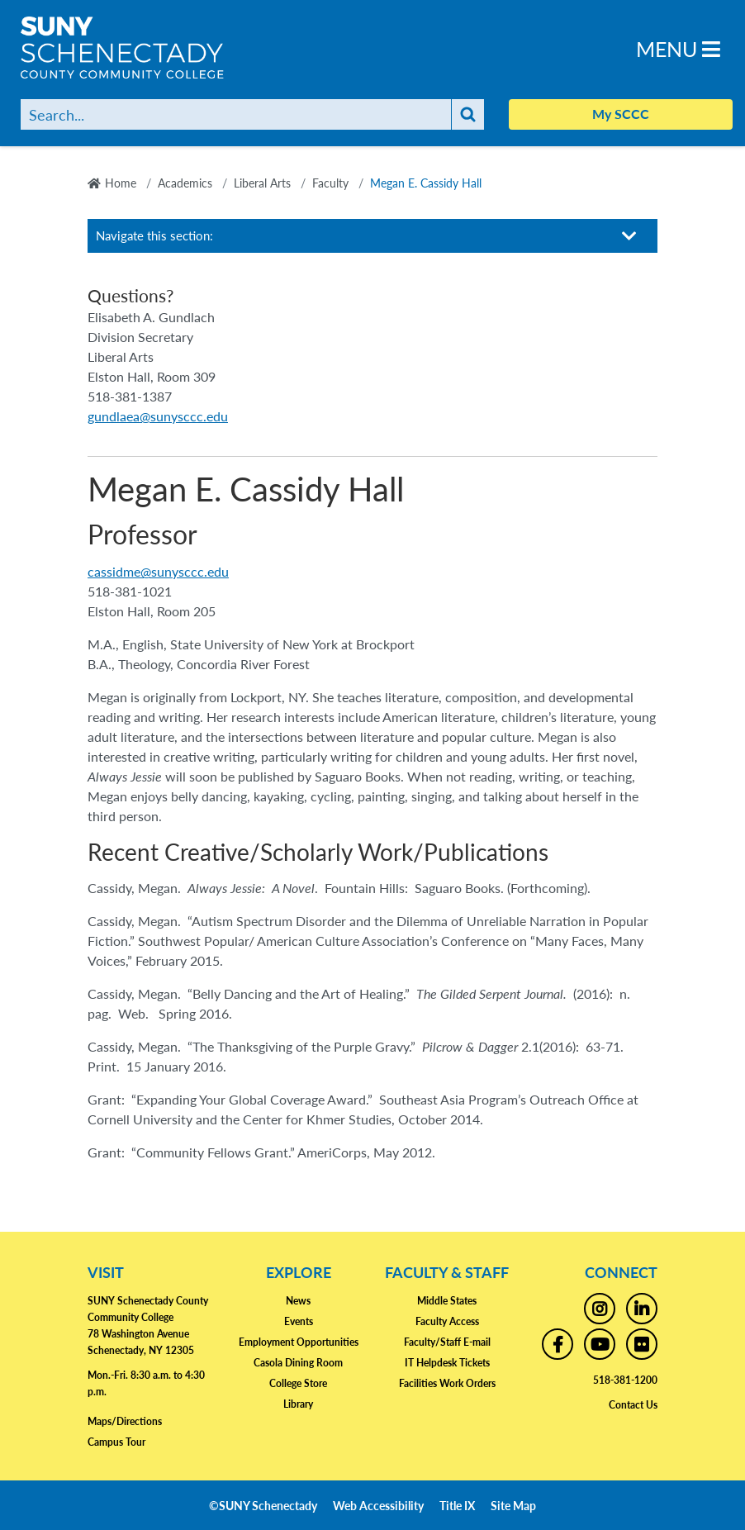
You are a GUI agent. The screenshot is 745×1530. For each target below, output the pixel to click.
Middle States (447, 1301)
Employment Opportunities (298, 1342)
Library (298, 1404)
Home (120, 182)
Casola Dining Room (298, 1363)
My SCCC (620, 113)
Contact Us (633, 1405)
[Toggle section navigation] (629, 236)
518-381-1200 (625, 1380)
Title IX (457, 1505)
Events (298, 1321)
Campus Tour (116, 1442)
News (298, 1301)
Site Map (513, 1505)
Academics (185, 182)
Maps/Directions (125, 1421)
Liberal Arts (262, 182)
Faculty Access (447, 1321)
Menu (678, 48)
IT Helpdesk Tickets (447, 1363)
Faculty (330, 182)
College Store (298, 1383)
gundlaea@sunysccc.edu (158, 415)
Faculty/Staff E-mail (447, 1342)
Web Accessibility (378, 1505)
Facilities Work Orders (447, 1383)
